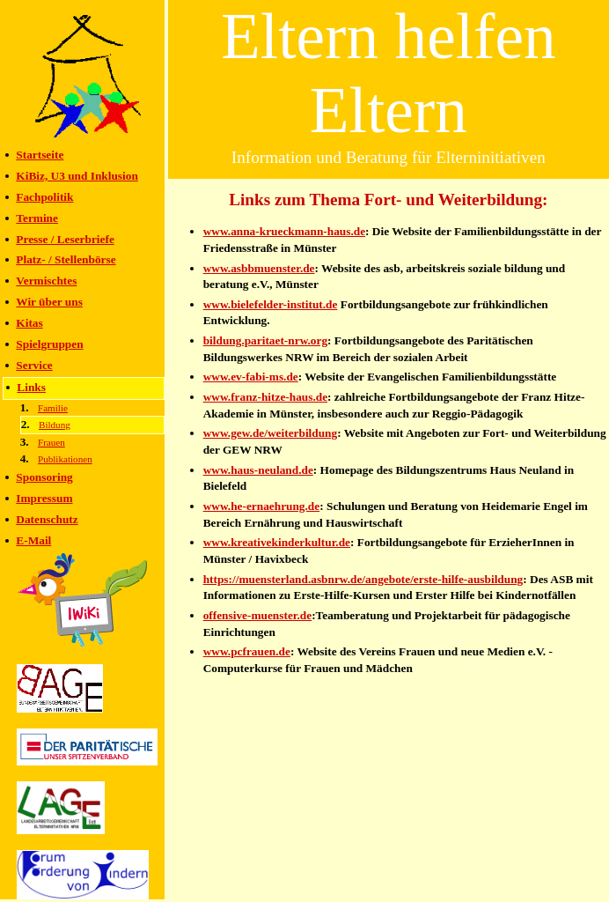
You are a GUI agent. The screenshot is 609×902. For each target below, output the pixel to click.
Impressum (44, 498)
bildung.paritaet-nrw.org (265, 340)
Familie (53, 408)
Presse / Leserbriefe (65, 239)
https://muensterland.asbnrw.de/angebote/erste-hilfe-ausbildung (363, 579)
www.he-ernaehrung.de (261, 506)
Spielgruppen (49, 344)
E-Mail (33, 540)
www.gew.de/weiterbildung (270, 433)
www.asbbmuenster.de (259, 268)
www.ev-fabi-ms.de (250, 376)
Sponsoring (44, 477)
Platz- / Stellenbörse (65, 259)
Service (34, 365)
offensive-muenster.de (257, 615)
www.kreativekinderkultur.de (276, 542)
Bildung (54, 424)
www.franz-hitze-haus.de (265, 396)
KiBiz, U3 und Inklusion (77, 175)
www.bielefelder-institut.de (270, 304)
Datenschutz (46, 519)
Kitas (29, 322)
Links (31, 387)
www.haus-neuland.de (258, 470)
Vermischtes (46, 280)
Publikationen (65, 459)
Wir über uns (49, 301)
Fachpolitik (44, 196)
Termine (37, 218)
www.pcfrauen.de (246, 651)
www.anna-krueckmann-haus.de (284, 231)
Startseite (39, 154)
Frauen (51, 442)
